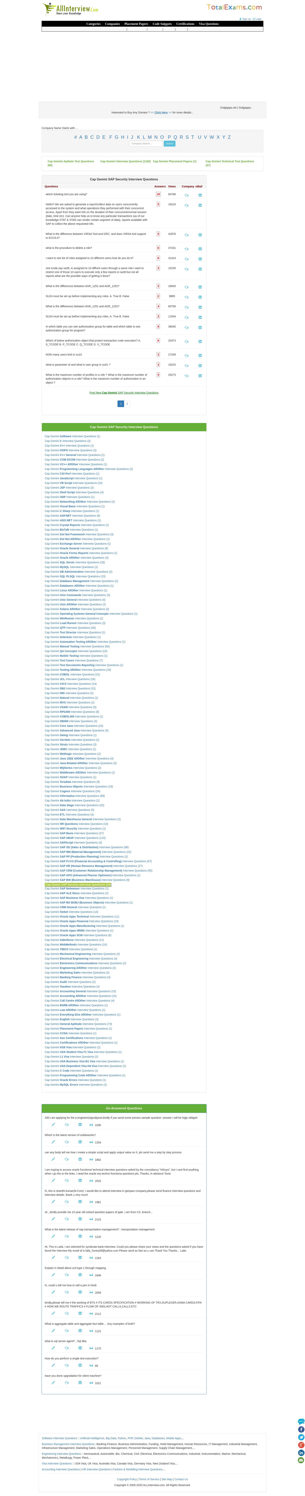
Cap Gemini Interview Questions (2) (70, 450)
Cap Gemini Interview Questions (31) (70, 688)
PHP (130, 1438)
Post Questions (116, 29)
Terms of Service (149, 1479)
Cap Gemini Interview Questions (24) (74, 725)
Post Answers (137, 29)
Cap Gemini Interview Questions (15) (75, 576)
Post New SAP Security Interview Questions (124, 392)
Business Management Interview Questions (68, 1444)
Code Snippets (162, 23)
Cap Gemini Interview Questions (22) (88, 851)
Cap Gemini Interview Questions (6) (78, 935)
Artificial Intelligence (92, 1438)
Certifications (185, 23)
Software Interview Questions (59, 1438)
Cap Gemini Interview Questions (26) (75, 562)
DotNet (138, 1438)
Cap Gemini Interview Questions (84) (77, 646)
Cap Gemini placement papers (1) (174, 161)
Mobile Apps (173, 1438)
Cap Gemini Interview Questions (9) (72, 515)
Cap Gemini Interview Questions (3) (68, 440)
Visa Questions (209, 23)
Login (256, 19)
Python (122, 1438)
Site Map (166, 1479)
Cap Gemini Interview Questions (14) (71, 683)
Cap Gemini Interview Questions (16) (70, 679)
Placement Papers (136, 23)
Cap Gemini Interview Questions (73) (78, 1023)
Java (147, 1438)
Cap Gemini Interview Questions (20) (74, 805)
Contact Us (181, 1479)
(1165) (125, 161)
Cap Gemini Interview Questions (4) (74, 492)
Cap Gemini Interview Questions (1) (72, 436)
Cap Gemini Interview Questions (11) (82, 916)
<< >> (161, 112)
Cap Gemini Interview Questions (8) (72, 711)
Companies (112, 23)
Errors (194, 29)
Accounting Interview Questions (61, 1469)
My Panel (155, 29)
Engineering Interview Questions (61, 1453)
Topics (182, 29)
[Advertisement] (152, 63)
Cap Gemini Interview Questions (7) (74, 660)
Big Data (111, 1438)
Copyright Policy (127, 1479)
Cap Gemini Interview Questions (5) (70, 707)
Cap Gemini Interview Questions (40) (70, 627)
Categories (93, 23)
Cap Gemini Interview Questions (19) (78, 669)
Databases (158, 1438)
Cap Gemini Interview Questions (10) (73, 483)
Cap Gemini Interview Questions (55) (98, 870)
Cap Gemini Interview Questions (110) (75, 837)
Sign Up (244, 19)
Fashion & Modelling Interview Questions (137, 1469)
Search (170, 29)
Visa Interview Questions (57, 1463)
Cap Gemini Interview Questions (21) (72, 674)
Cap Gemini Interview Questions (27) (74, 833)
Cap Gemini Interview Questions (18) (79, 786)
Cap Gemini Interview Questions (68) (75, 795)
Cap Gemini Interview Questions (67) (98, 861)
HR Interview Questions (96, 1469)
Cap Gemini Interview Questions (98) (87, 847)
